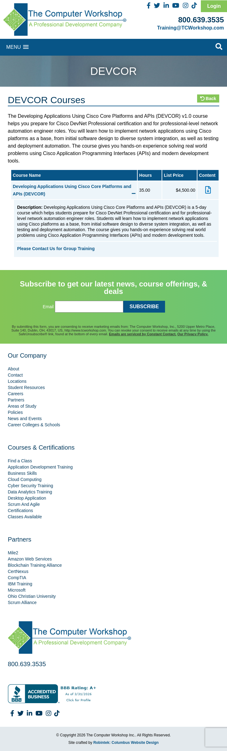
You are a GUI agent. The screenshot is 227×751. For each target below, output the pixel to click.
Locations (17, 381)
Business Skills (22, 473)
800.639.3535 (201, 20)
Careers (15, 393)
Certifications (20, 510)
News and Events (25, 418)
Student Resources (26, 387)
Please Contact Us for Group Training (56, 248)
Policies (15, 412)
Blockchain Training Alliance (35, 565)
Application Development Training (40, 467)
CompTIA (17, 577)
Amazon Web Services (30, 558)
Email (48, 306)
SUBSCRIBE (144, 306)
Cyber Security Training (30, 485)
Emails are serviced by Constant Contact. (142, 334)
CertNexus (18, 571)
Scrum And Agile (24, 504)
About (13, 368)
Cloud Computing (24, 479)
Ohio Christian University (32, 596)
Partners (16, 399)
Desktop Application (27, 498)
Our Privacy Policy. (192, 334)
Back (208, 98)
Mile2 (13, 552)
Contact (15, 375)
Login (214, 6)
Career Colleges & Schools (34, 424)
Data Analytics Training (30, 491)
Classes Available (25, 516)
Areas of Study (22, 406)
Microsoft (17, 590)
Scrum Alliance (22, 602)
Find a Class (20, 460)
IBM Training (20, 583)
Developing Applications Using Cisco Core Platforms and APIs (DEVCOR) (74, 190)
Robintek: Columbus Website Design (126, 742)
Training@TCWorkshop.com (190, 27)
